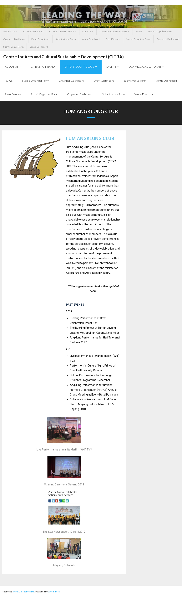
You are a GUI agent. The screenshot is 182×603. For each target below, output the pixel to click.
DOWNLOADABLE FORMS (113, 31)
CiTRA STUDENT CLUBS (61, 31)
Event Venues (113, 39)
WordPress (54, 592)
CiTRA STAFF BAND (33, 31)
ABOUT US (9, 31)
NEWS (139, 31)
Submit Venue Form (65, 39)
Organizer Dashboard (14, 39)
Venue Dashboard (91, 39)
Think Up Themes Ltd (23, 592)
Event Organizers (40, 39)
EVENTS (86, 31)
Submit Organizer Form (160, 31)
